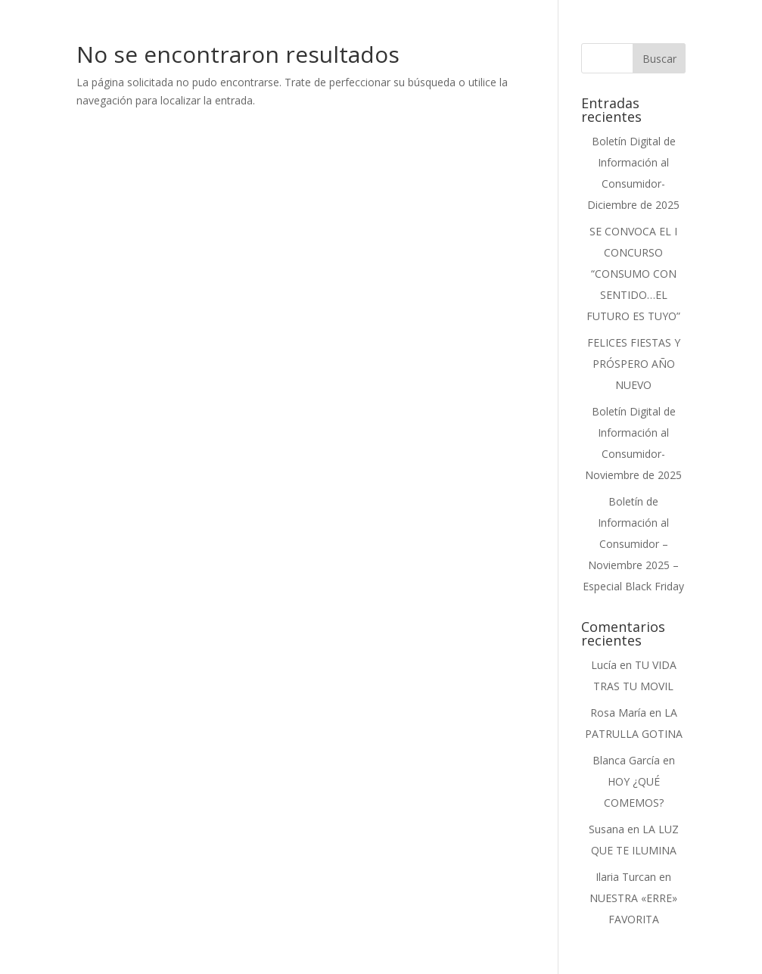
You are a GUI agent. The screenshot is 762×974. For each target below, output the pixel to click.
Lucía (604, 665)
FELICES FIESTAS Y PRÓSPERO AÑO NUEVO (633, 363)
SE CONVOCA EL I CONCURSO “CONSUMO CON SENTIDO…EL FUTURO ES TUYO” (633, 273)
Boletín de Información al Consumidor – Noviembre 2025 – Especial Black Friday (633, 543)
